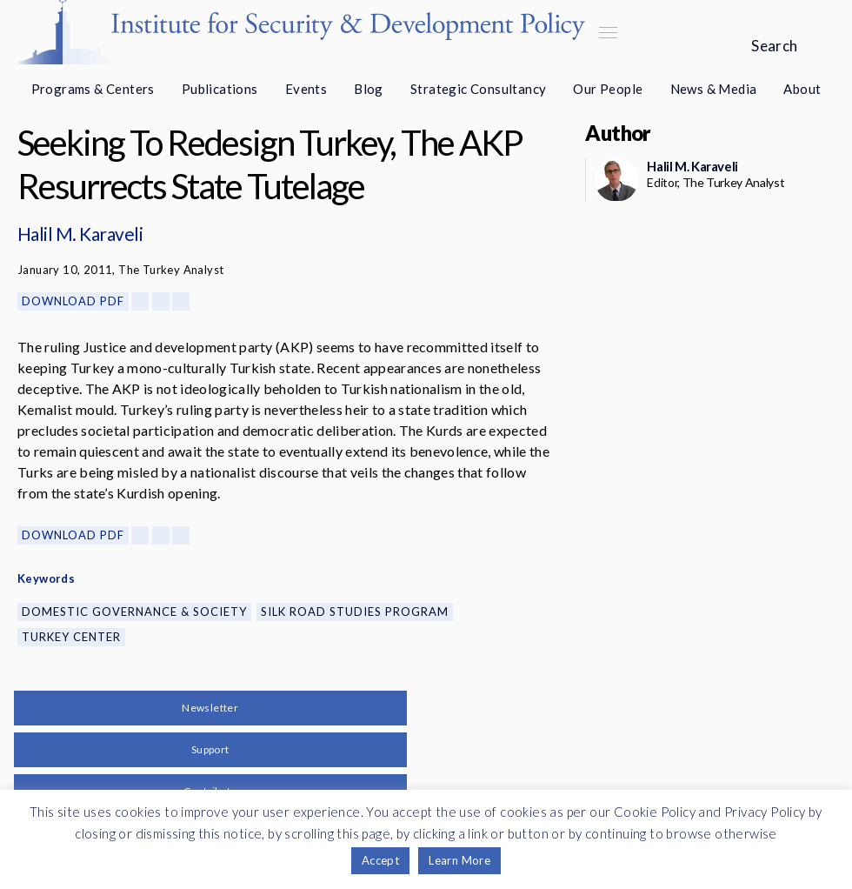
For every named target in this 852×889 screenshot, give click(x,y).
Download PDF (73, 301)
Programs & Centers (93, 89)
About (802, 89)
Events (306, 89)
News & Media (713, 89)
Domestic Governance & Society (134, 611)
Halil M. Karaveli (80, 233)
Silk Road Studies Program (355, 611)
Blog (368, 89)
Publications (220, 89)
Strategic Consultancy (478, 89)
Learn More (459, 860)
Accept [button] (380, 860)
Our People (607, 89)
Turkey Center (71, 637)
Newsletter (210, 707)
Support (210, 749)
